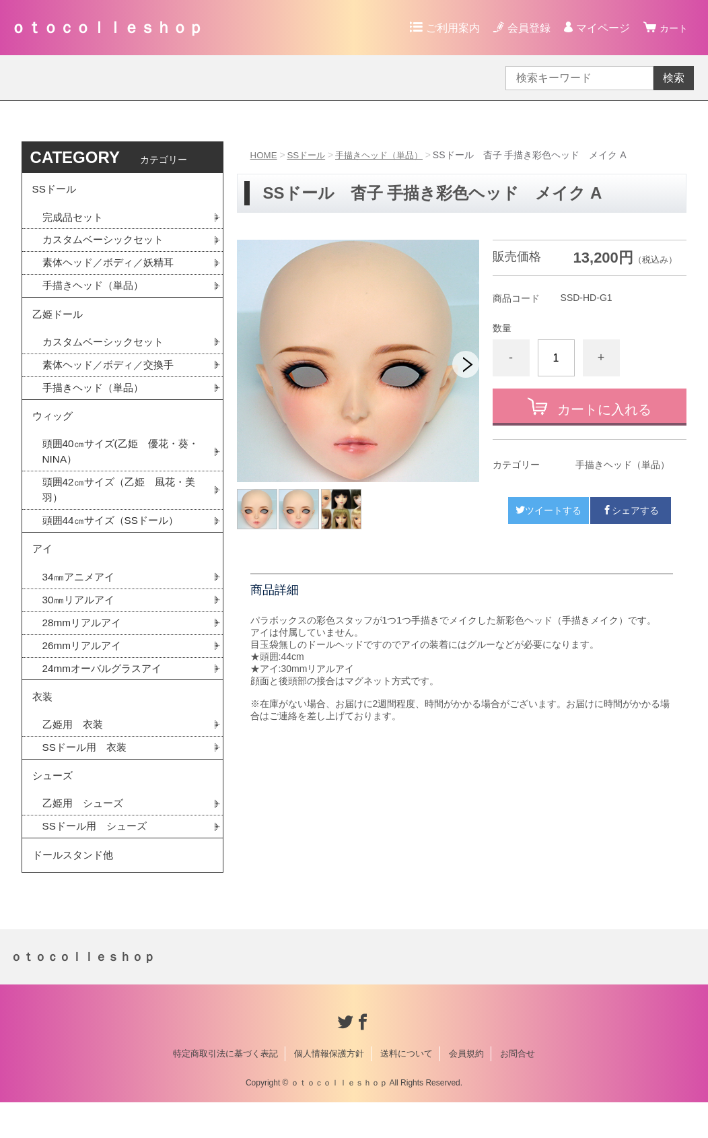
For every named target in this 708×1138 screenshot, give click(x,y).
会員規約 (466, 1089)
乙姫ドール (59, 321)
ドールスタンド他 (75, 889)
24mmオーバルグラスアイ (105, 692)
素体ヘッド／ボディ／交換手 (112, 374)
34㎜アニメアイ (80, 597)
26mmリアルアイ (84, 668)
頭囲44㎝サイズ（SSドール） (114, 537)
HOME (264, 154)
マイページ (599, 28)
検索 (673, 77)
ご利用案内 (449, 28)
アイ (43, 568)
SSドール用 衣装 (87, 775)
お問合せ (517, 1089)
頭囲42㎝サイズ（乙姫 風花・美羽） (118, 506)
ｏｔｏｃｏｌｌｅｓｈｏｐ (107, 27)
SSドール (308, 154)
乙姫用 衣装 (74, 752)
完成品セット (74, 220)
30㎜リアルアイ (80, 621)
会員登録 (524, 28)
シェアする (630, 510)
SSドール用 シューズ (97, 859)
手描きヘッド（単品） (386, 154)
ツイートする (548, 510)
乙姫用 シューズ (85, 835)
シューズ (53, 805)
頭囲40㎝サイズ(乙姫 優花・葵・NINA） (114, 466)
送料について (406, 1089)
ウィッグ (53, 428)
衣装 (43, 722)
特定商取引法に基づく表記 (225, 1089)
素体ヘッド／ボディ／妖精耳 (112, 267)
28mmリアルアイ (84, 644)
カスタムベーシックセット (107, 244)
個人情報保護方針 (329, 1089)
